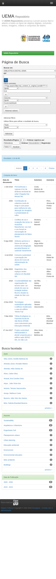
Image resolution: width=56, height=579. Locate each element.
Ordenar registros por (35, 140)
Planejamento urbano (12, 435)
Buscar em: (8, 68)
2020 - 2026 (8, 482)
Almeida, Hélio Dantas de (13, 369)
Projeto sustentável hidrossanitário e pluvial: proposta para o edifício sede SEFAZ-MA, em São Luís (23, 335)
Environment (8, 450)
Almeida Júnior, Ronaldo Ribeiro (16, 364)
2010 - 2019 (8, 487)
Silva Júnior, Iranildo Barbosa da (16, 359)
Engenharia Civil (10, 430)
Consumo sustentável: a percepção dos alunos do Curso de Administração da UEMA (23, 260)
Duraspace (36, 508)
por (5, 73)
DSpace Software (7, 508)
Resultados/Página (11, 140)
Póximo (51, 168)
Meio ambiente (9, 460)
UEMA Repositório (11, 53)
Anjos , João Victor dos (12, 383)
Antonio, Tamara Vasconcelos (15, 388)
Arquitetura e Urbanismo (13, 425)
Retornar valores (11, 111)
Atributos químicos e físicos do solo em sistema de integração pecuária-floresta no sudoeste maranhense (23, 246)
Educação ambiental (11, 445)
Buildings (7, 465)
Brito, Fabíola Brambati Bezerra (15, 403)
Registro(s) (45, 143)
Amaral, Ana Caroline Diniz (14, 378)
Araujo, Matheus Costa (12, 393)
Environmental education (13, 455)
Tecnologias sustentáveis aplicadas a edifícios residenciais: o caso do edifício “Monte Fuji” (23, 307)
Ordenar (24, 143)
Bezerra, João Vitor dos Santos (15, 398)
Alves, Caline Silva (11, 374)
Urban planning (9, 440)
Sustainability (9, 420)
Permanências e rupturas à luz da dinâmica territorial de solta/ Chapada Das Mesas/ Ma (23, 191)
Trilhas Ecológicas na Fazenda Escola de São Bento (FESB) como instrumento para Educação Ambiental (23, 321)
